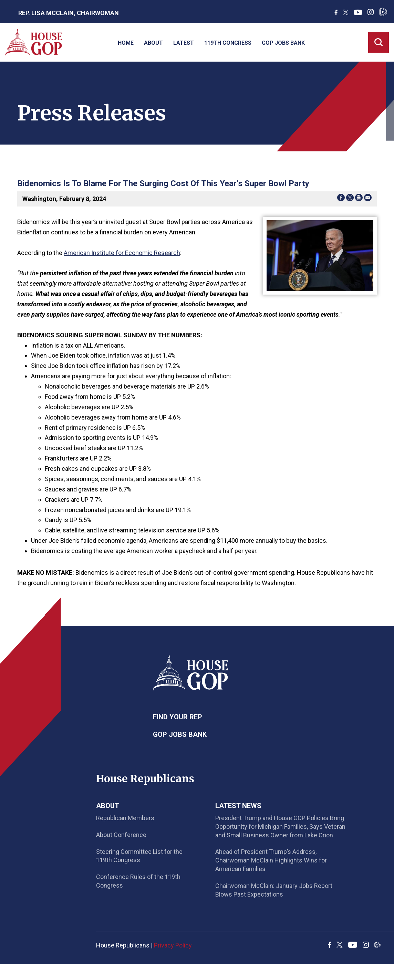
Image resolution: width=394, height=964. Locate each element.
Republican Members (125, 818)
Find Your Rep (177, 717)
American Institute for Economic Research (122, 252)
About (153, 43)
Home (126, 43)
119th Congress (227, 43)
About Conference (121, 834)
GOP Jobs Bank (283, 43)
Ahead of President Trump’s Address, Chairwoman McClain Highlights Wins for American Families (271, 860)
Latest (183, 43)
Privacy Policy (173, 945)
